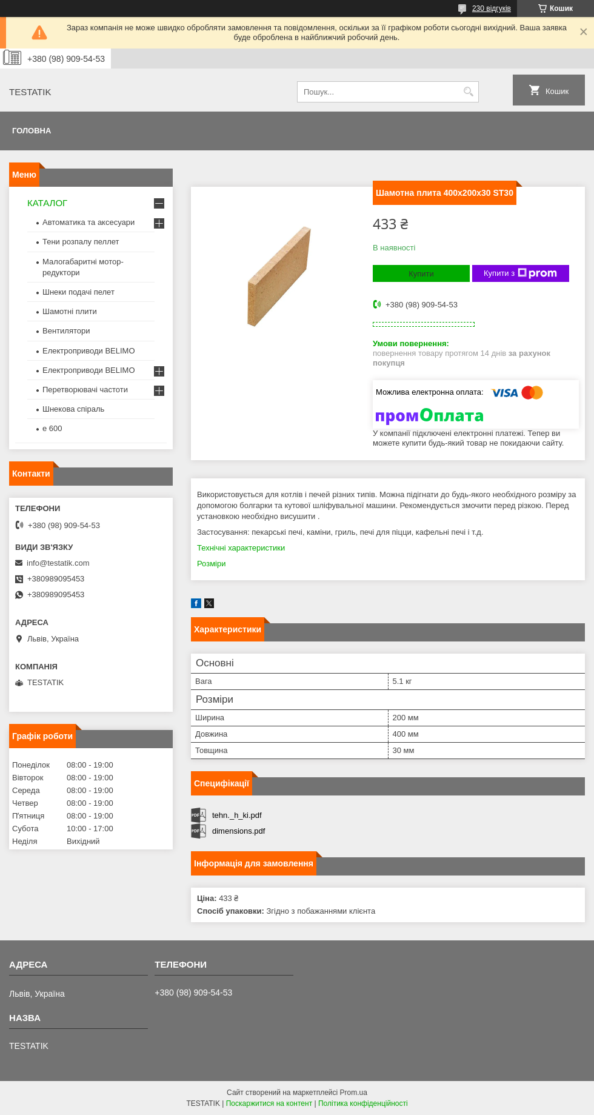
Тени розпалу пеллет (80, 241)
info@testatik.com (58, 563)
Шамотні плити (69, 311)
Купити (421, 273)
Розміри (211, 563)
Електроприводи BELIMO (88, 350)
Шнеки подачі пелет (78, 291)
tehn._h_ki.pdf (237, 815)
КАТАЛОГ (47, 203)
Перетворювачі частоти (85, 389)
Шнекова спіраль (73, 409)
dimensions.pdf (238, 830)
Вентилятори (66, 330)
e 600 (52, 428)
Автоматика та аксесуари (88, 222)
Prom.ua (353, 1092)
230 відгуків (491, 8)
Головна (31, 130)
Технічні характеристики (241, 547)
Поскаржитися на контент (269, 1103)
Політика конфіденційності (363, 1103)
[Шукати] (468, 91)
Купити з (520, 273)
